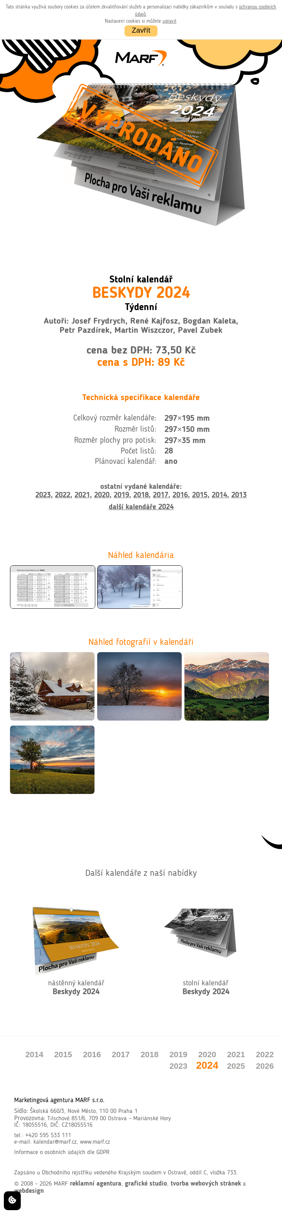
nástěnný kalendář (76, 988)
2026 (265, 1065)
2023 (43, 495)
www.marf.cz (95, 1142)
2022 (62, 495)
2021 (82, 495)
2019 (121, 495)
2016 (180, 495)
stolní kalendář (205, 988)
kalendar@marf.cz (54, 1142)
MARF (61, 1184)
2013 (239, 495)
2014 (219, 495)
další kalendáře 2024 (141, 507)
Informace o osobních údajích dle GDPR (61, 1152)
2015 (199, 495)
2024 (207, 1065)
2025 (236, 1065)
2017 (160, 495)
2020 (101, 495)
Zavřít (141, 30)
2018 (141, 495)
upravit (169, 21)
